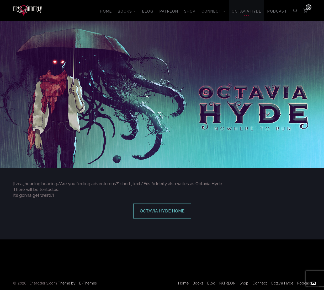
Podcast (304, 283)
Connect (259, 283)
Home (183, 283)
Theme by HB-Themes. (78, 283)
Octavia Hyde (282, 283)
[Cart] (306, 10)
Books (198, 283)
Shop (244, 283)
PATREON (227, 283)
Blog (211, 283)
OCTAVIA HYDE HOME (162, 211)
